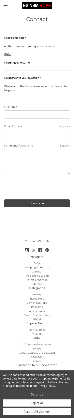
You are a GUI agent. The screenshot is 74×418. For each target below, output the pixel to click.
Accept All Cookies (37, 412)
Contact (37, 271)
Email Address (37, 126)
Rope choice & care (37, 275)
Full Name (10, 107)
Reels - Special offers (37, 315)
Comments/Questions (37, 145)
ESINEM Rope (37, 330)
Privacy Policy (46, 386)
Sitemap (37, 284)
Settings (37, 394)
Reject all (37, 403)
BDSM (37, 319)
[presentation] (34, 187)
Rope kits (37, 307)
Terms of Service (37, 280)
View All (37, 334)
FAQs (37, 263)
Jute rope (37, 294)
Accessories (37, 311)
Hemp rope (37, 298)
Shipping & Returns (37, 267)
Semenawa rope (37, 302)
